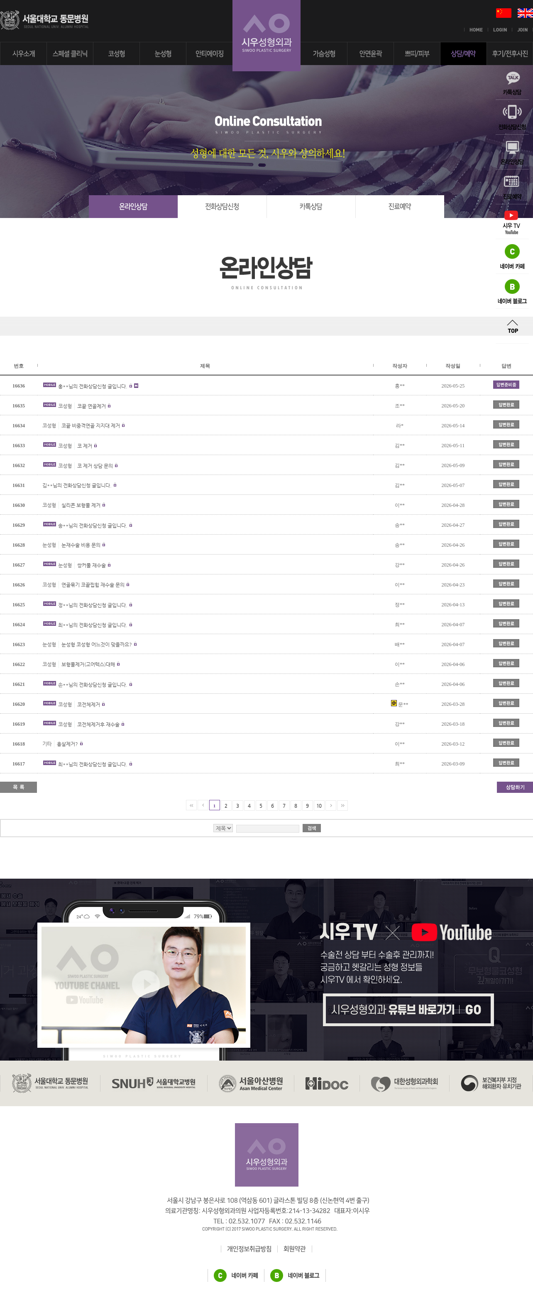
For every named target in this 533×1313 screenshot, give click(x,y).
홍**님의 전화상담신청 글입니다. (92, 386)
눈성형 (49, 545)
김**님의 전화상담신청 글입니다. (77, 485)
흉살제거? (67, 744)
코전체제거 (88, 704)
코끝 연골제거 (91, 406)
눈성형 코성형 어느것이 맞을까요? (96, 644)
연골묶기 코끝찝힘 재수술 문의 (93, 585)
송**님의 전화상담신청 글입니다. (92, 525)
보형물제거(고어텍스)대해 (88, 664)
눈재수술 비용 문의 (80, 545)
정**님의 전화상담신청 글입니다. (92, 605)
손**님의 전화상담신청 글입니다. (92, 685)
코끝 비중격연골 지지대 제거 (90, 426)
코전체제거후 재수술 (98, 724)
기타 (46, 744)
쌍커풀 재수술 (91, 565)
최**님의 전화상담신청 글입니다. (92, 625)
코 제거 (84, 446)
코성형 (65, 406)
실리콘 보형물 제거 (80, 505)
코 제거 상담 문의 (95, 466)
